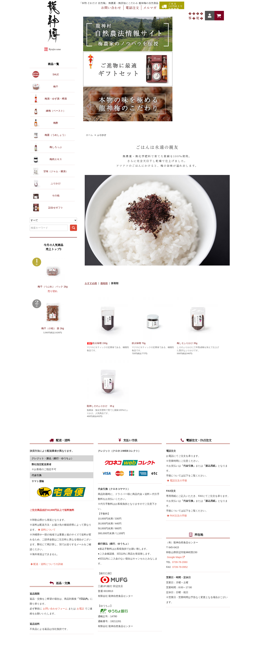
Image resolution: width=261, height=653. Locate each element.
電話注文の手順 (177, 400)
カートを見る (124, 582)
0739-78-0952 (180, 486)
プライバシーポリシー (173, 589)
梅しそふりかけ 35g (189, 257)
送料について (47, 449)
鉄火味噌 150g (97, 257)
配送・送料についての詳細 (47, 483)
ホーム (89, 49)
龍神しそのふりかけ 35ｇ (103, 320)
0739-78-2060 (179, 481)
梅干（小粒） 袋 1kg (52, 328)
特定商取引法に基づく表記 (140, 589)
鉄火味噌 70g (138, 257)
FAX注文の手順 (177, 435)
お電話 (80, 528)
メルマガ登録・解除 (108, 589)
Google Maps (176, 477)
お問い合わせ (83, 589)
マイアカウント (101, 582)
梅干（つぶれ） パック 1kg (52, 286)
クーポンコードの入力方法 (153, 582)
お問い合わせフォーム (55, 528)
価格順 (104, 197)
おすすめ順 (91, 197)
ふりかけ (101, 49)
